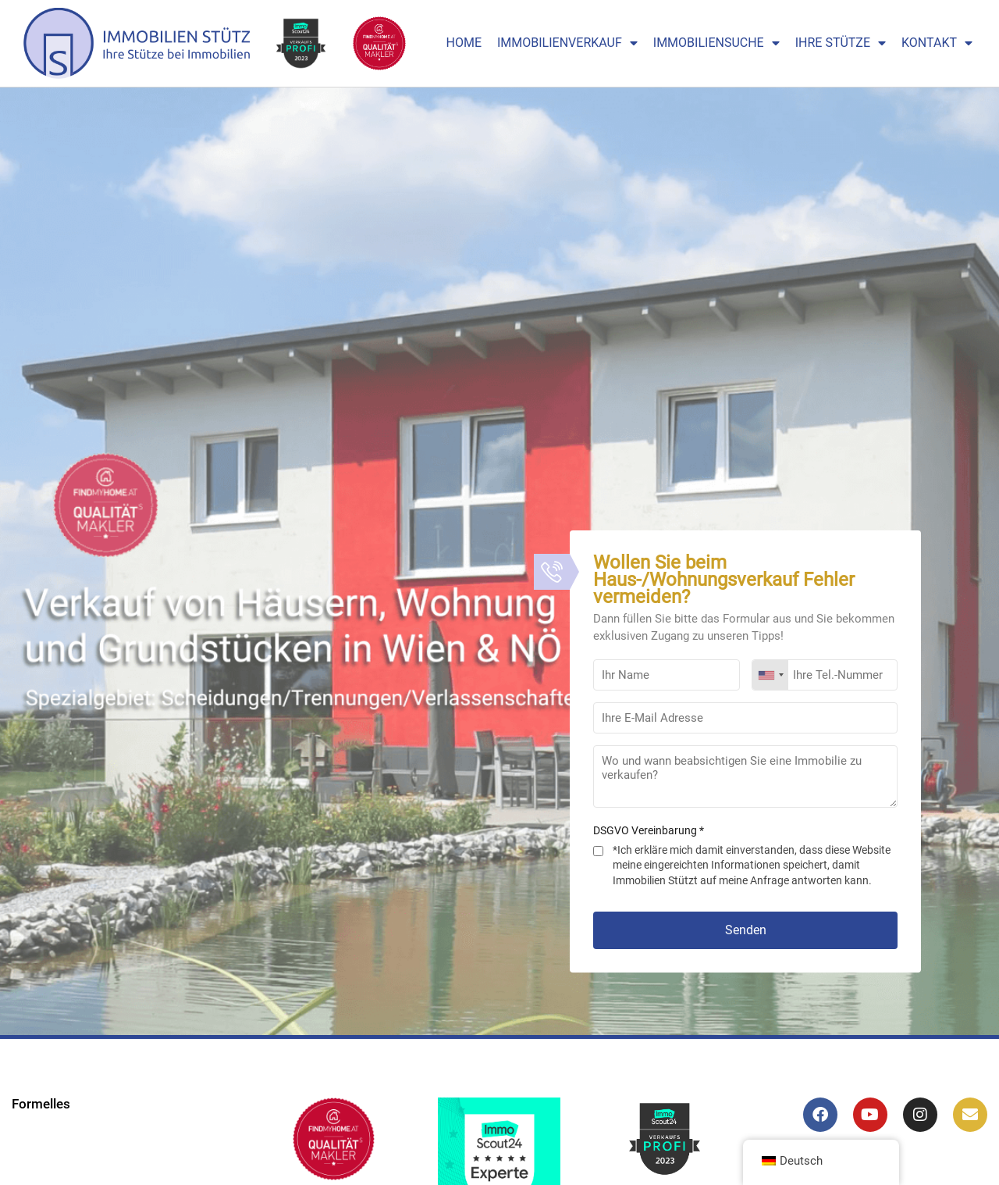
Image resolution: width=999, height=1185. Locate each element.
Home (464, 42)
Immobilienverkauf (567, 43)
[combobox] (770, 675)
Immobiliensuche (716, 43)
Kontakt (936, 43)
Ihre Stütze (840, 43)
